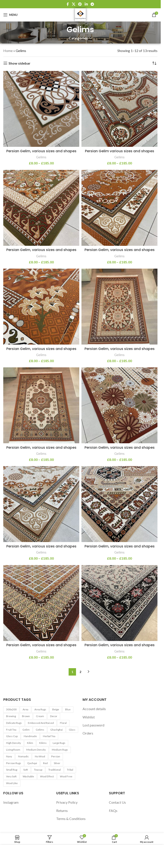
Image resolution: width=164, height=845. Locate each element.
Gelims (41, 157)
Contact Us (117, 802)
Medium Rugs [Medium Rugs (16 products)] (60, 749)
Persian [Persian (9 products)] (55, 756)
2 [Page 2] (80, 672)
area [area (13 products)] (25, 709)
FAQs (113, 810)
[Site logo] (80, 14)
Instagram (11, 802)
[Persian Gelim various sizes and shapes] (119, 109)
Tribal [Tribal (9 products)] (70, 769)
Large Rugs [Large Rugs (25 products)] (59, 743)
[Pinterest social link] (80, 4)
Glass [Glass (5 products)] (72, 729)
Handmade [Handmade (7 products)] (30, 736)
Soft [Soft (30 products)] (25, 769)
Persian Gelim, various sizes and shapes (41, 151)
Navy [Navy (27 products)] (9, 756)
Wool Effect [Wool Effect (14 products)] (47, 776)
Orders (88, 733)
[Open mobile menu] (10, 14)
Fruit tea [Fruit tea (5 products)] (11, 729)
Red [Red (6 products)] (45, 763)
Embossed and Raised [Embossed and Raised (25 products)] (41, 723)
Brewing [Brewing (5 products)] (11, 716)
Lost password (93, 725)
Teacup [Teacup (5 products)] (38, 769)
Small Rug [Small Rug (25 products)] (11, 769)
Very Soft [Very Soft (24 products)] (11, 776)
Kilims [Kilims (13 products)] (43, 743)
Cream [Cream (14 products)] (40, 716)
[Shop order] (154, 63)
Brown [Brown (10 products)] (26, 716)
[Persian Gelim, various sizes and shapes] (41, 109)
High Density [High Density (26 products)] (13, 743)
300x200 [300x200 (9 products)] (11, 709)
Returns (62, 810)
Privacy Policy (67, 802)
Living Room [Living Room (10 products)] (13, 749)
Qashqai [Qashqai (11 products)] (32, 763)
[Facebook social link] (67, 4)
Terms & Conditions (71, 819)
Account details (94, 709)
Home (8, 51)
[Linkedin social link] (86, 4)
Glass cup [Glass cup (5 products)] (12, 736)
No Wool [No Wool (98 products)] (40, 756)
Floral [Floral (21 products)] (63, 723)
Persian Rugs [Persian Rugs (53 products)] (13, 763)
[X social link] (73, 4)
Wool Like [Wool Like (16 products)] (12, 783)
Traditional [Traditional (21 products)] (54, 769)
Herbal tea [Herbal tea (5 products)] (49, 736)
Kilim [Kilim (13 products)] (30, 743)
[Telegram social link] (92, 4)
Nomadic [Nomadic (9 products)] (23, 756)
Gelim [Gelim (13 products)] (26, 729)
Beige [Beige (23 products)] (55, 709)
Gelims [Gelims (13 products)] (40, 729)
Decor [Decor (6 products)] (53, 716)
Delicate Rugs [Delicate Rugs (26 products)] (14, 723)
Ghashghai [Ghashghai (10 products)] (56, 729)
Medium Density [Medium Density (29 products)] (36, 749)
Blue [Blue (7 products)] (68, 709)
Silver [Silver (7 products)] (57, 763)
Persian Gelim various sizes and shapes (119, 151)
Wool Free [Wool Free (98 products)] (66, 776)
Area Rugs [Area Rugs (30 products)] (40, 709)
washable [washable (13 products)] (28, 776)
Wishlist (89, 717)
